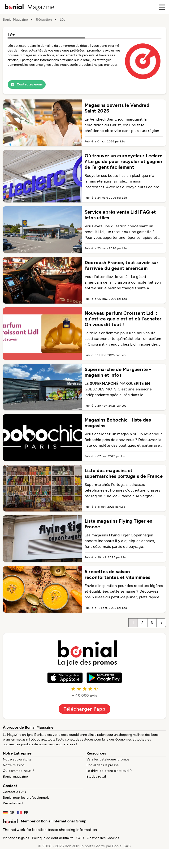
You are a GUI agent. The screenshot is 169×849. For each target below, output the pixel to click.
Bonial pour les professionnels (26, 798)
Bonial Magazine (15, 19)
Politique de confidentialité (53, 838)
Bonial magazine (15, 776)
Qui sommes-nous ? (18, 771)
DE (8, 812)
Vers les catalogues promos (108, 759)
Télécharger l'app (84, 709)
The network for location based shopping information (50, 829)
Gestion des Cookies (103, 838)
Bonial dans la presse (103, 765)
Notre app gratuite (17, 759)
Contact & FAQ (14, 792)
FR (23, 812)
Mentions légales (16, 838)
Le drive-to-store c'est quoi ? (109, 771)
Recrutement (13, 803)
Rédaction (44, 19)
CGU (80, 838)
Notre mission (14, 765)
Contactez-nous (27, 84)
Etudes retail (96, 776)
